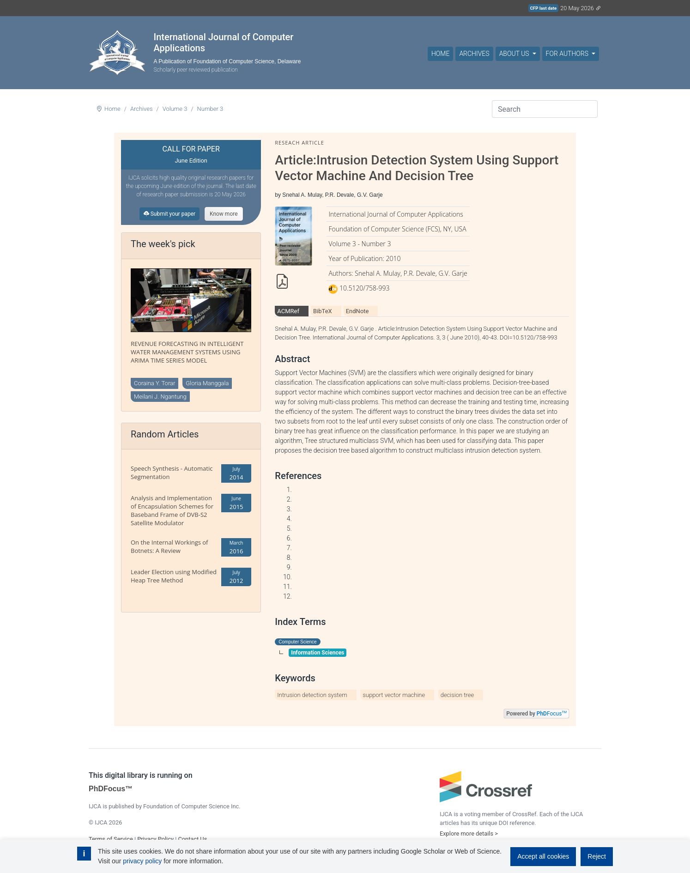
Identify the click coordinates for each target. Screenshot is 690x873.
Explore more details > (469, 833)
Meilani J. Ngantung (160, 396)
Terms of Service (111, 839)
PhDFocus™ (111, 789)
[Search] (545, 109)
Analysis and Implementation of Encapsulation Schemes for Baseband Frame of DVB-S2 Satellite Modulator (172, 510)
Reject (596, 856)
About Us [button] (515, 53)
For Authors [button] (568, 53)
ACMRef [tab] (288, 311)
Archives (474, 53)
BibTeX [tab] (322, 311)
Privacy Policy (155, 839)
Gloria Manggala (207, 383)
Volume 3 (175, 108)
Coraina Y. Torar (154, 383)
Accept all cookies (543, 856)
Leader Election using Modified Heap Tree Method (174, 576)
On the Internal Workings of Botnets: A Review (169, 546)
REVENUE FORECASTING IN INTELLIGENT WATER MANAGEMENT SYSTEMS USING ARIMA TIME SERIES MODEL (187, 352)
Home (440, 53)
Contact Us (192, 839)
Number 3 (210, 108)
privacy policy (142, 861)
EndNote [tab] (357, 311)
